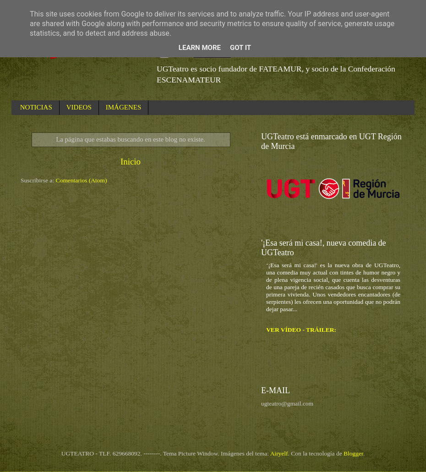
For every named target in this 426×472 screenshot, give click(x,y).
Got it (240, 48)
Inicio (130, 161)
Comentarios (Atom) (81, 180)
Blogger (353, 453)
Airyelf (279, 453)
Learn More (200, 48)
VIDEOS (79, 107)
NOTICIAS (36, 107)
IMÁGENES (124, 107)
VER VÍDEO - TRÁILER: (301, 329)
